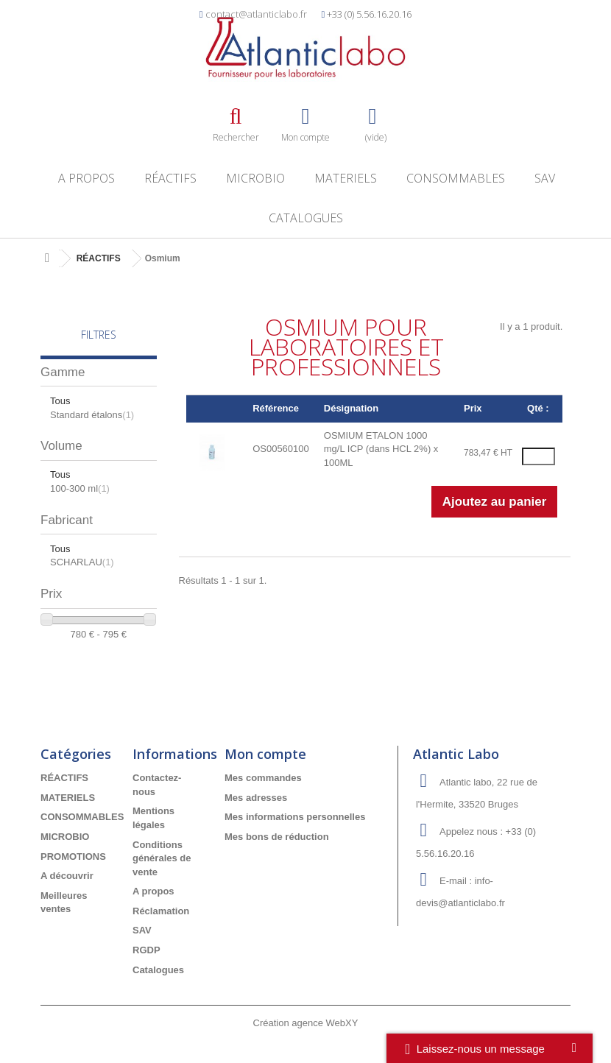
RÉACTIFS (170, 178)
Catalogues (306, 218)
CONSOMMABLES (455, 178)
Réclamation (161, 911)
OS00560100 (280, 448)
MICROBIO (255, 178)
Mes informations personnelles (295, 816)
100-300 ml (80, 488)
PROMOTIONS (73, 856)
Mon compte (265, 754)
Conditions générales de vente (162, 858)
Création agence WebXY (306, 1022)
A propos (86, 178)
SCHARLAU (82, 562)
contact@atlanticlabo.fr (256, 14)
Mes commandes (263, 777)
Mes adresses (256, 797)
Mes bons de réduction (277, 836)
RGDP (146, 950)
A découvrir (66, 875)
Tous (60, 400)
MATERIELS (345, 178)
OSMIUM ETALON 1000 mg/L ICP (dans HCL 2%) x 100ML (381, 449)
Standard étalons (92, 414)
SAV (544, 178)
